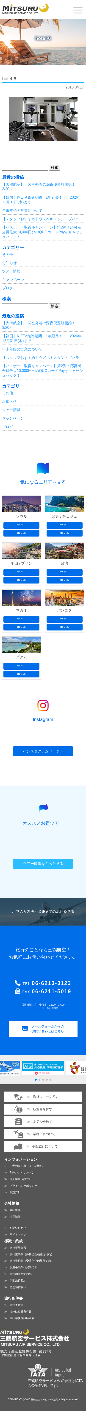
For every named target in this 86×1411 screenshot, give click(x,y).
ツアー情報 (11, 271)
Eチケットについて (21, 1172)
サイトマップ (18, 1234)
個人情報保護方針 (21, 1179)
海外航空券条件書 (21, 1311)
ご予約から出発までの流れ (26, 1165)
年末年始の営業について (22, 211)
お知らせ (9, 263)
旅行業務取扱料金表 (22, 1318)
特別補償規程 (18, 1287)
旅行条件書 (16, 1305)
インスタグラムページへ (43, 751)
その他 (7, 255)
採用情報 (15, 1216)
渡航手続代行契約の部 (23, 1267)
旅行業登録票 (18, 1247)
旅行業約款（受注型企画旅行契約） (32, 1260)
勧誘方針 (15, 1192)
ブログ (7, 288)
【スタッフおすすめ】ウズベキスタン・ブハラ (40, 219)
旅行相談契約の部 (21, 1274)
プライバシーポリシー (23, 1185)
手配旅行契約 (18, 1280)
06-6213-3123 (51, 983)
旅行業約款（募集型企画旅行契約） (32, 1254)
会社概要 (15, 1210)
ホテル (21, 533)
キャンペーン (13, 280)
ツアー (21, 525)
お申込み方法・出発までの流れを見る (43, 911)
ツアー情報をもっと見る (43, 864)
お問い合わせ (18, 1227)
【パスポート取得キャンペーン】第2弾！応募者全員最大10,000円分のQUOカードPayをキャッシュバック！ (42, 232)
